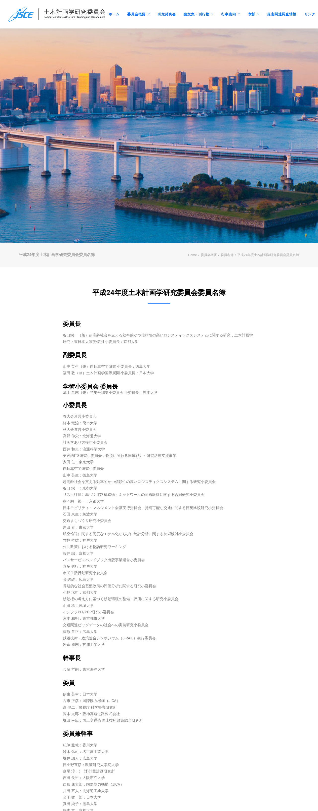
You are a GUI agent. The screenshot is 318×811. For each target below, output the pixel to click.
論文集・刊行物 (198, 14)
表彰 (253, 14)
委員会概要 (138, 14)
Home (192, 224)
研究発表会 (167, 14)
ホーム (114, 14)
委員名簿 (227, 224)
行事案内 (230, 14)
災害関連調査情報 (281, 14)
